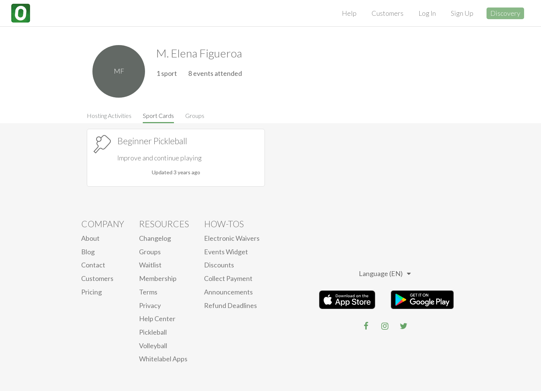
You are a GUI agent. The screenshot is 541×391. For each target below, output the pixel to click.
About (90, 238)
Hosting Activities (109, 115)
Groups (194, 115)
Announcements (228, 292)
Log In (427, 13)
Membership (158, 278)
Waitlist (150, 265)
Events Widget (226, 252)
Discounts (219, 265)
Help (349, 13)
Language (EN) (385, 273)
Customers (387, 13)
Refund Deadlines (230, 305)
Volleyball (153, 345)
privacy (150, 305)
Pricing (91, 292)
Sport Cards (158, 115)
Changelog (155, 238)
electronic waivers (232, 238)
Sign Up (462, 13)
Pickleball (153, 332)
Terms (148, 292)
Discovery (505, 13)
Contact (93, 265)
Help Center (157, 318)
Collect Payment (228, 278)
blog (88, 252)
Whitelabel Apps (163, 359)
